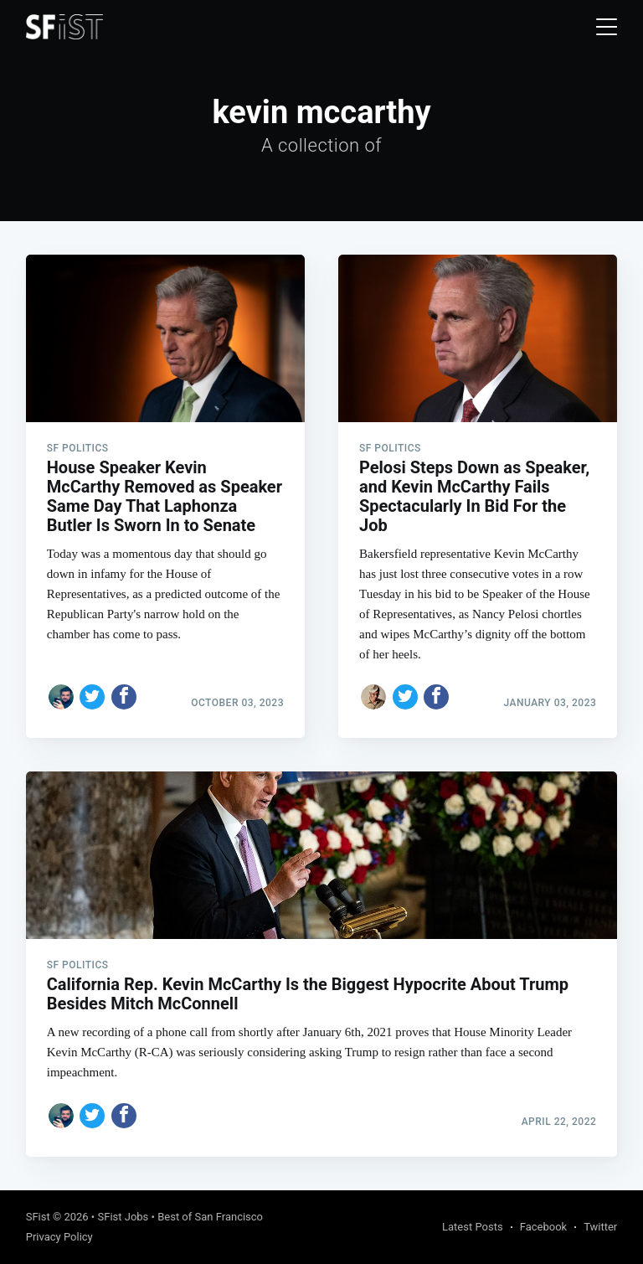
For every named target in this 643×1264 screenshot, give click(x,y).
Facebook (543, 1226)
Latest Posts (472, 1226)
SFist (38, 1216)
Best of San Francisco (210, 1216)
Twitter (600, 1226)
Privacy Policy (59, 1236)
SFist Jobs (122, 1216)
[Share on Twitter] (92, 697)
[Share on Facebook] (124, 697)
